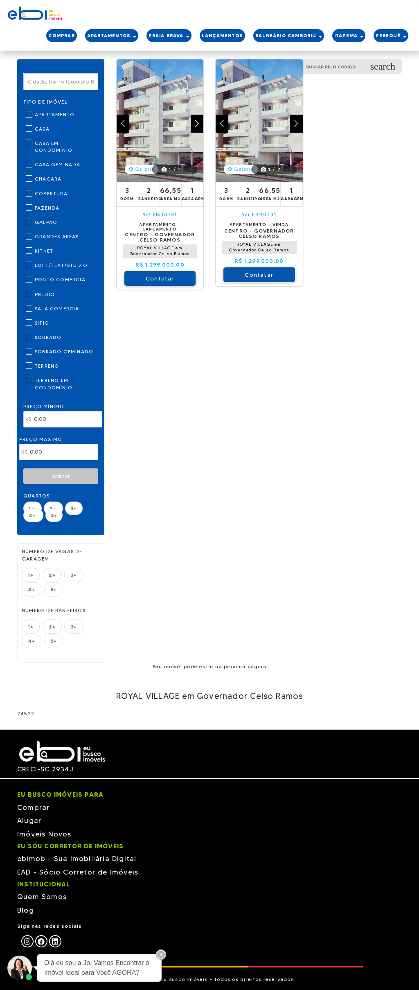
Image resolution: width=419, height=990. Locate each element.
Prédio (45, 294)
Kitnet (44, 251)
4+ (33, 515)
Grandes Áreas (57, 236)
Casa (42, 129)
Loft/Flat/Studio (61, 265)
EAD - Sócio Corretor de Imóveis (77, 872)
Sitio (42, 323)
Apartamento (54, 114)
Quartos (36, 496)
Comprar (33, 807)
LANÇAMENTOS (222, 35)
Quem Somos (42, 897)
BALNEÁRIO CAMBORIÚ (288, 35)
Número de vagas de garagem (52, 554)
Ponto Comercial (61, 279)
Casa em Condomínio (53, 146)
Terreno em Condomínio (53, 383)
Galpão (46, 222)
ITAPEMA (349, 35)
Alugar (29, 820)
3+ (73, 508)
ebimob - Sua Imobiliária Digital (76, 858)
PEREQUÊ (391, 35)
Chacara (48, 179)
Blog (25, 910)
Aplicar (61, 476)
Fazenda (47, 208)
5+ (54, 515)
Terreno (47, 366)
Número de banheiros (54, 610)
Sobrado (48, 337)
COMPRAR (61, 35)
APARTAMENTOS (112, 35)
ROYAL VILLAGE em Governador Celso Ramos (160, 250)
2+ (52, 575)
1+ (31, 575)
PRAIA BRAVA (169, 35)
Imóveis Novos (44, 834)
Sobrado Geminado (64, 351)
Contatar (160, 278)
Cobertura (51, 193)
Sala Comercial (58, 308)
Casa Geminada (58, 164)
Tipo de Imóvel (45, 102)
